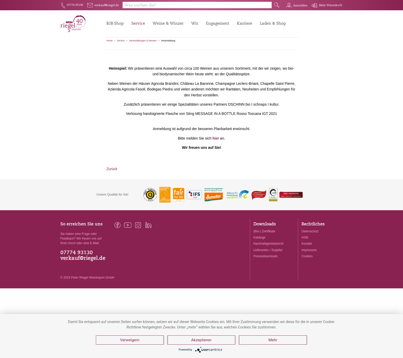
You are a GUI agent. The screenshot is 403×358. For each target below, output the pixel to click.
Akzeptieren (201, 340)
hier (216, 164)
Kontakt (306, 269)
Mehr (272, 340)
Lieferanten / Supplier (268, 276)
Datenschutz (310, 257)
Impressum (309, 276)
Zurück (111, 195)
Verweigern (129, 340)
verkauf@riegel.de (82, 284)
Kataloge (259, 263)
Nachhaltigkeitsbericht (268, 269)
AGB (304, 263)
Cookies (307, 282)
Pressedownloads (265, 282)
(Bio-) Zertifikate (264, 257)
